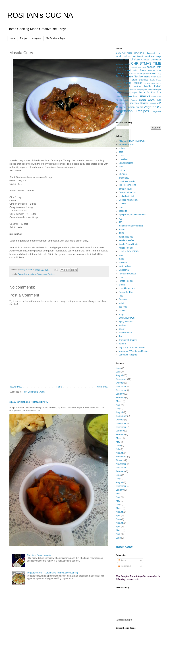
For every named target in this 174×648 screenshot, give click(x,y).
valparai (153, 103)
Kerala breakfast (139, 80)
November (121, 386)
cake (127, 59)
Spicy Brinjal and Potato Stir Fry (28, 402)
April (118, 405)
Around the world (127, 144)
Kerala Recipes (133, 82)
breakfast (149, 56)
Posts (122, 560)
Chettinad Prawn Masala (39, 555)
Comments (124, 566)
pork (145, 89)
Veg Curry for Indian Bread (131, 347)
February (120, 397)
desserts (121, 73)
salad (125, 97)
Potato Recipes (154, 89)
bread (140, 56)
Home (12, 38)
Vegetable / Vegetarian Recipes (41, 274)
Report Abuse (124, 546)
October (120, 383)
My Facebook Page (55, 38)
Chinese (145, 59)
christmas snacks (123, 64)
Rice (159, 92)
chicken (135, 59)
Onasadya (22, 274)
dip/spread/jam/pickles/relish (142, 73)
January (120, 394)
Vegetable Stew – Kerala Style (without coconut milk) (52, 572)
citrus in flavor (122, 67)
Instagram (36, 38)
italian (159, 77)
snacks (144, 96)
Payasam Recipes (136, 90)
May (118, 442)
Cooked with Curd (138, 67)
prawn (119, 92)
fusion (153, 77)
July (118, 371)
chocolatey (156, 59)
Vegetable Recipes (128, 354)
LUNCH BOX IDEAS (152, 83)
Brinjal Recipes (126, 163)
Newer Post (16, 387)
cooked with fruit (126, 196)
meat (127, 86)
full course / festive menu (135, 76)
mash (118, 86)
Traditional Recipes (138, 103)
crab (159, 70)
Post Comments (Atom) (34, 392)
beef (134, 56)
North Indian (152, 86)
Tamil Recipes (125, 332)
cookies (151, 70)
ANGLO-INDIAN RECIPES (130, 53)
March (119, 401)
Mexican (137, 86)
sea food (133, 96)
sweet (151, 99)
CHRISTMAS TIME (146, 63)
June (118, 368)
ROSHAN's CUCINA (40, 15)
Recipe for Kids (147, 92)
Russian (119, 97)
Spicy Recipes (131, 100)
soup (154, 97)
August (119, 375)
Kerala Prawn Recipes (129, 244)
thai (126, 103)
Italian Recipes (122, 80)
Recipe (23, 38)
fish (118, 76)
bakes (126, 56)
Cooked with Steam (134, 70)
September (121, 379)
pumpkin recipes (130, 93)
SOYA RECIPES (127, 318)
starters (142, 100)
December (121, 390)
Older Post (102, 387)
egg (159, 73)
